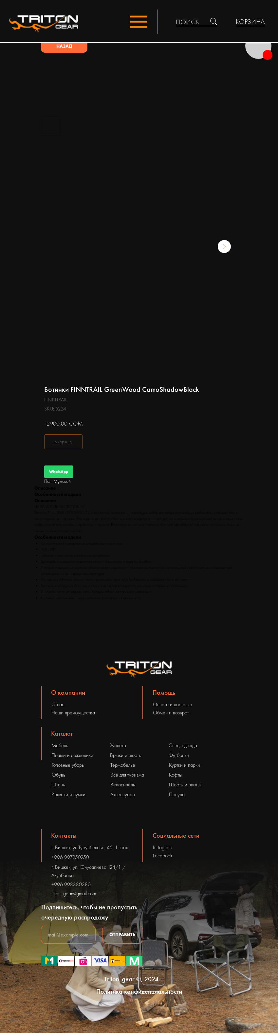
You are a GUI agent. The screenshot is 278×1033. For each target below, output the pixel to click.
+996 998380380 (71, 884)
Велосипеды (123, 784)
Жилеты (118, 745)
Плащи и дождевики (72, 755)
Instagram (162, 847)
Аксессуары (122, 794)
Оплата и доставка (172, 704)
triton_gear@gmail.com (73, 893)
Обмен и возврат (171, 712)
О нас (57, 704)
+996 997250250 (70, 857)
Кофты (175, 774)
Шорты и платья (185, 784)
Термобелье (122, 765)
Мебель (59, 745)
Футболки (179, 755)
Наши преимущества (73, 712)
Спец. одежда (183, 745)
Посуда (177, 794)
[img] (214, 22)
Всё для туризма (127, 774)
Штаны (58, 784)
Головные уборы (68, 765)
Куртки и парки (184, 765)
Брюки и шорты (125, 755)
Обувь (58, 774)
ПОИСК (187, 21)
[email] (68, 935)
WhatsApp (58, 471)
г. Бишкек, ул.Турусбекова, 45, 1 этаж (90, 847)
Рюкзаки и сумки (68, 794)
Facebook (162, 855)
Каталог (62, 733)
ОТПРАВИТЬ (122, 934)
